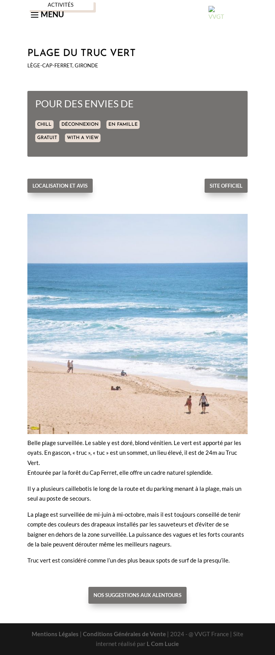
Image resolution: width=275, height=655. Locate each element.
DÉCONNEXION (80, 124)
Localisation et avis (60, 186)
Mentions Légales (55, 633)
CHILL (44, 124)
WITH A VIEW (83, 138)
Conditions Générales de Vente (124, 633)
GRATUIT (47, 138)
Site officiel (226, 186)
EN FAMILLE (123, 124)
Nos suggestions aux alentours (137, 595)
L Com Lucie (163, 643)
